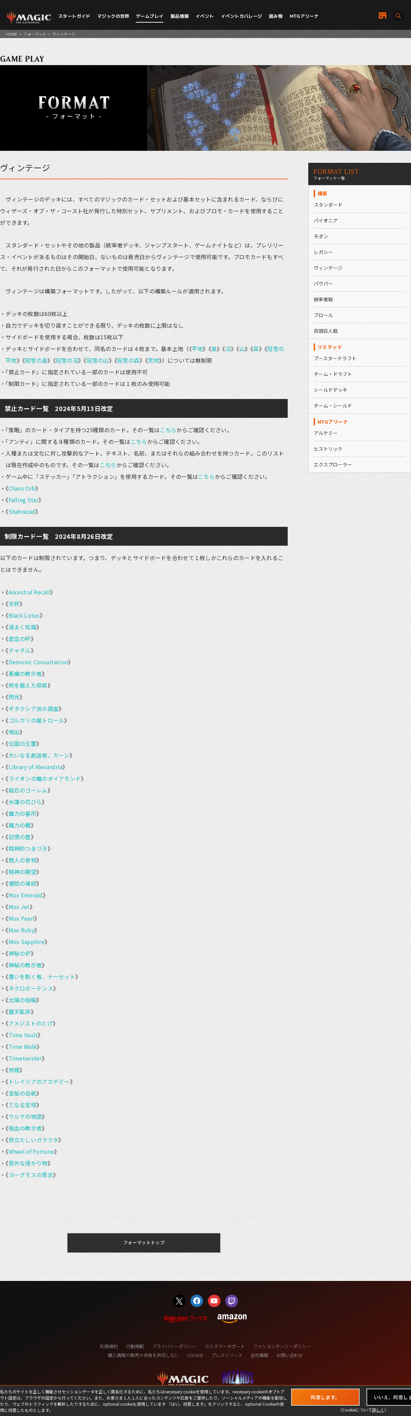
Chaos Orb (22, 488)
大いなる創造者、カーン (39, 755)
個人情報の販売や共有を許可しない (143, 1355)
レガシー (323, 252)
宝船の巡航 (22, 1093)
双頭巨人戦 (326, 330)
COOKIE (195, 1355)
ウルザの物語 (25, 1116)
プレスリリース (226, 1355)
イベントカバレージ (241, 16)
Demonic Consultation (38, 662)
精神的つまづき (28, 848)
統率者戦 (323, 299)
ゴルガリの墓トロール (36, 720)
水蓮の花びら (25, 802)
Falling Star (23, 500)
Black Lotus (24, 615)
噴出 (14, 732)
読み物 (276, 16)
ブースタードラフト (335, 358)
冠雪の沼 (67, 360)
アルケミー (326, 432)
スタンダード (328, 204)
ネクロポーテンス (31, 988)
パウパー (323, 283)
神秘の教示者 (25, 965)
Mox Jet (19, 907)
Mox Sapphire (27, 941)
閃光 (14, 697)
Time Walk (23, 1046)
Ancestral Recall (29, 592)
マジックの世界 (113, 16)
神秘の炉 (20, 953)
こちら (168, 430)
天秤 (14, 604)
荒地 (153, 360)
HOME (11, 34)
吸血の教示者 (25, 1128)
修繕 (14, 1070)
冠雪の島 (36, 360)
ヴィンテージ (328, 267)
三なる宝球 (22, 1105)
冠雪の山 (98, 360)
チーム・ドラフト (333, 374)
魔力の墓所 (22, 813)
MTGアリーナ (304, 16)
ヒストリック (328, 448)
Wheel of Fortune (31, 1151)
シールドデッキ (330, 389)
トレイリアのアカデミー (39, 1081)
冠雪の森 (128, 360)
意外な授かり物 (28, 1163)
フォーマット (35, 34)
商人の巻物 (22, 860)
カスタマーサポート (225, 1346)
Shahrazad (22, 511)
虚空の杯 (20, 638)
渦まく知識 (22, 627)
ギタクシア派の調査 (34, 708)
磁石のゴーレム (28, 790)
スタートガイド (74, 16)
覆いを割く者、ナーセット (42, 976)
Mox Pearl (22, 918)
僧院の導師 (22, 883)
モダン (321, 236)
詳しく (378, 1410)
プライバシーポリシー (174, 1346)
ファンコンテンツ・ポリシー (282, 1346)
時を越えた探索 (28, 685)
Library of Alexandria (36, 767)
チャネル (20, 650)
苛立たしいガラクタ (34, 1140)
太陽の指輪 (22, 1000)
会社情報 (259, 1355)
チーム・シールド (333, 405)
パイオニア (326, 220)
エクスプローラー (333, 464)
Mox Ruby (21, 930)
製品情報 (180, 16)
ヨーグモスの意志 (31, 1175)
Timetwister (25, 1058)
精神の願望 (22, 872)
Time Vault (23, 1035)
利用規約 (109, 1346)
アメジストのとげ (31, 1023)
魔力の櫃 (20, 825)
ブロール (323, 315)
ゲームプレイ (149, 16)
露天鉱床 (20, 1011)
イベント (205, 16)
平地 (197, 348)
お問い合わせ (289, 1355)
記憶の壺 (20, 837)
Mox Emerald (26, 895)
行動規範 (135, 1346)
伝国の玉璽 (22, 743)
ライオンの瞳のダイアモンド (45, 778)
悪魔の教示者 (25, 673)
